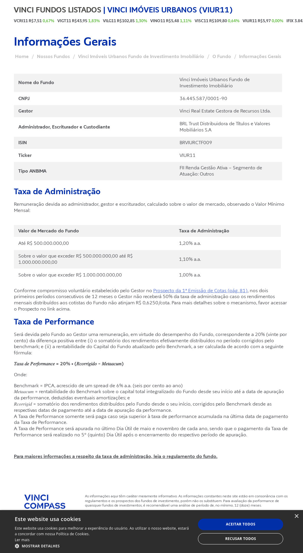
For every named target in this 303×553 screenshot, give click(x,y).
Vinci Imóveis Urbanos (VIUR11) (170, 10)
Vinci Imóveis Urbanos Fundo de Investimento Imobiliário (141, 56)
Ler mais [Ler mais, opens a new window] (22, 539)
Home (22, 56)
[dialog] (151, 531)
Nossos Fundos (53, 56)
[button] (103, 546)
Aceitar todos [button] (240, 524)
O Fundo (221, 56)
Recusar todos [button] (240, 538)
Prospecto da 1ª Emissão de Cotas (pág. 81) (200, 290)
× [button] (296, 516)
